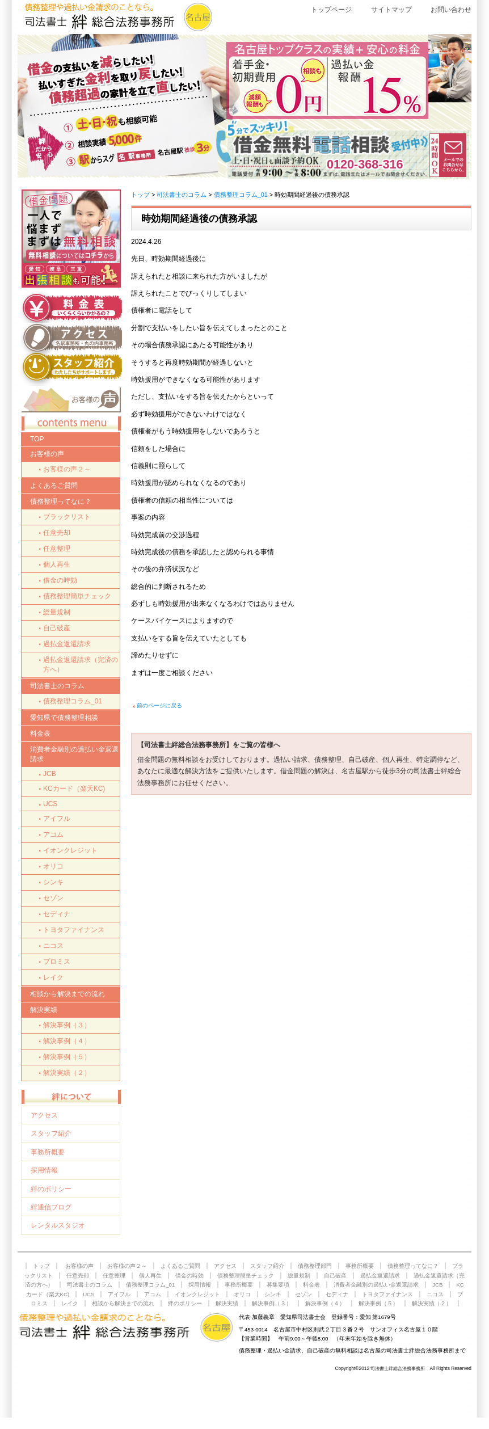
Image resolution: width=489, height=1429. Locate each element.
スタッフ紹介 (51, 1133)
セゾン (53, 898)
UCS (50, 804)
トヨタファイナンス (73, 930)
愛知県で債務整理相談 (64, 718)
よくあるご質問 (54, 486)
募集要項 (278, 1285)
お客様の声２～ (67, 469)
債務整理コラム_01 (241, 194)
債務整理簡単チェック (77, 596)
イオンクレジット (70, 850)
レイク (53, 977)
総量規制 (56, 612)
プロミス (56, 962)
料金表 (40, 733)
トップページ (331, 10)
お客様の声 (47, 454)
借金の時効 (60, 580)
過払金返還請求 (67, 644)
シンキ (53, 882)
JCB (49, 774)
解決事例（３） (67, 1025)
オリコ (53, 866)
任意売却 (56, 533)
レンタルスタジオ (58, 1225)
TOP (37, 439)
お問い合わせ (451, 10)
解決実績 (43, 1010)
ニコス (53, 946)
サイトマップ (391, 10)
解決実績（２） (67, 1073)
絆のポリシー (51, 1189)
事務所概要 (48, 1152)
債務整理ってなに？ (60, 501)
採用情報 (44, 1170)
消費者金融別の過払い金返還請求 (74, 754)
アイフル (56, 819)
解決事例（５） (67, 1057)
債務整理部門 (315, 1266)
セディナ (56, 914)
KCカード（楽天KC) (74, 789)
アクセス (44, 1115)
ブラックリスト (67, 517)
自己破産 (56, 628)
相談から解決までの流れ (67, 994)
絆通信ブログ (51, 1207)
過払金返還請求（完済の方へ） (80, 664)
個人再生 (56, 564)
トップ (140, 194)
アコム (53, 834)
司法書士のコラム (181, 194)
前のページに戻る (159, 705)
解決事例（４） (67, 1041)
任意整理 (56, 549)
